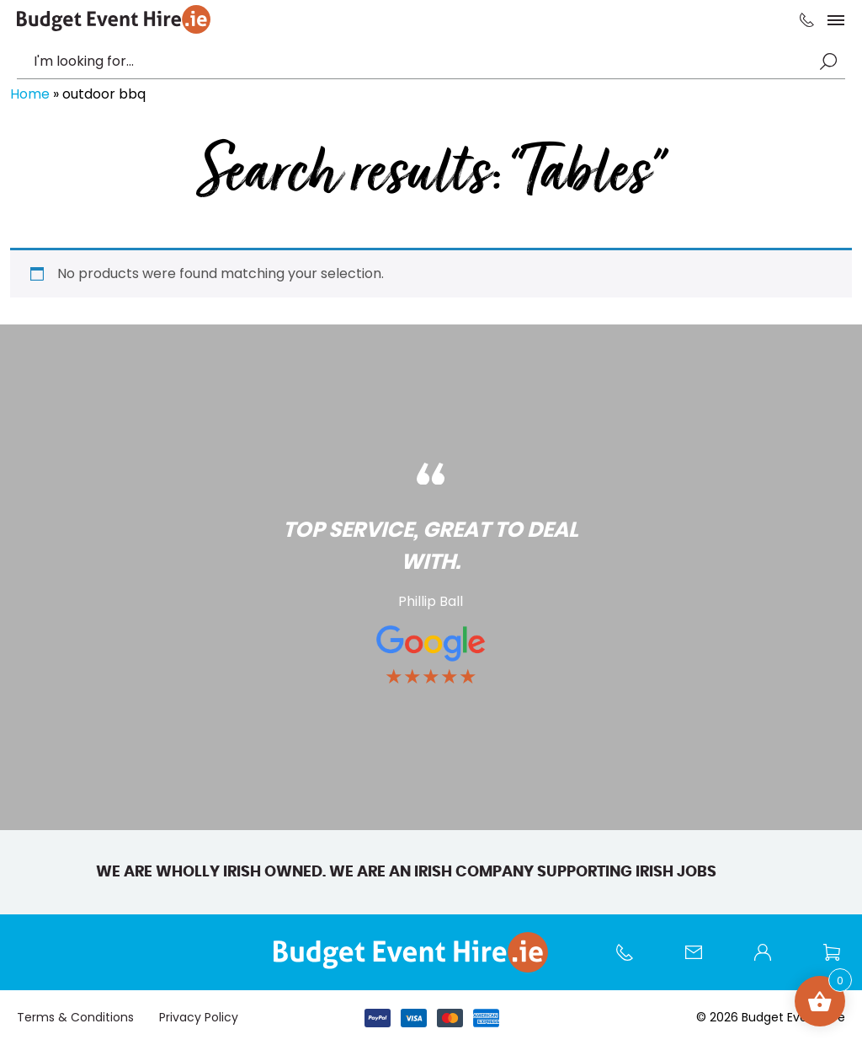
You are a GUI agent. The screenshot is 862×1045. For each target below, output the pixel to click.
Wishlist (840, 960)
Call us (633, 960)
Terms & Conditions (75, 1017)
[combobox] (422, 61)
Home (30, 94)
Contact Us (702, 960)
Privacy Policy (198, 1017)
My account (771, 960)
